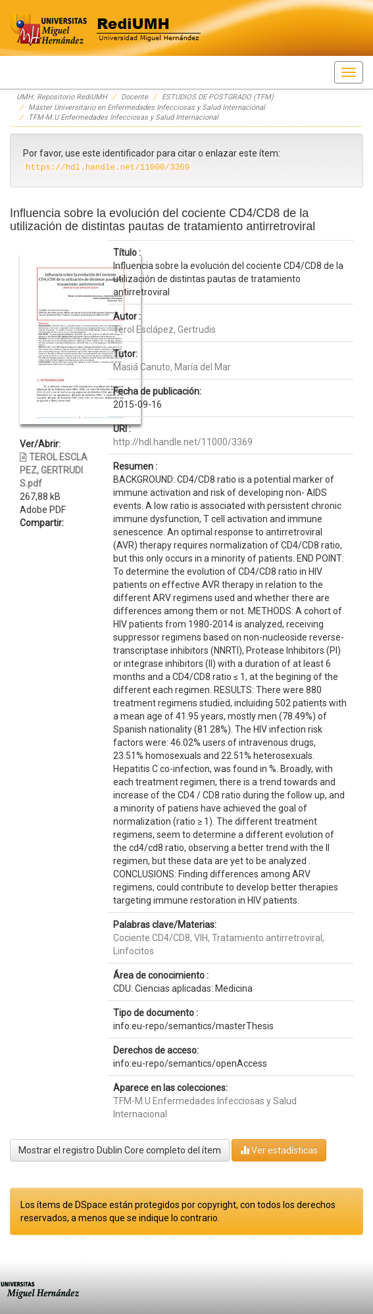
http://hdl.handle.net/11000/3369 (183, 442)
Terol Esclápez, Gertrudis (164, 329)
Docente (134, 97)
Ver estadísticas (279, 1150)
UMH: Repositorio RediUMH (61, 97)
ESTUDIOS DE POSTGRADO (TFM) (218, 97)
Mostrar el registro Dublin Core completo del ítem (119, 1150)
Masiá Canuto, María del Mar (172, 367)
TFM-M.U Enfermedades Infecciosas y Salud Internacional (123, 117)
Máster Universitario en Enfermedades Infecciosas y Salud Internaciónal (146, 107)
